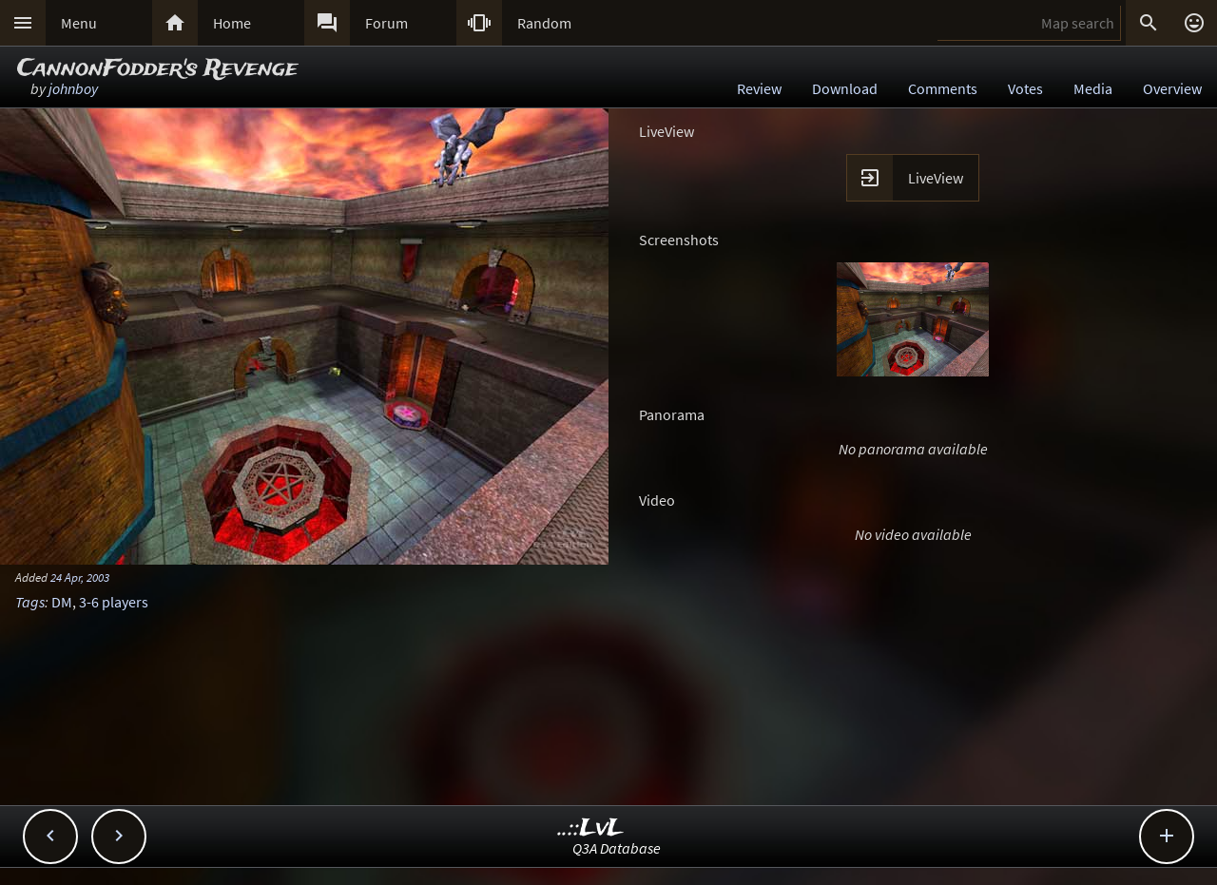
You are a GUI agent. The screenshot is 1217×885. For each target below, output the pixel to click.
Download (845, 88)
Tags (30, 601)
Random (544, 22)
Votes (1025, 88)
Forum (386, 22)
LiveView (935, 177)
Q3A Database (616, 847)
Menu (79, 22)
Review (759, 88)
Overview (1172, 88)
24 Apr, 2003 (79, 577)
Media (1092, 88)
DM (61, 601)
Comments (942, 88)
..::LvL (591, 828)
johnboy (73, 88)
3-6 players (113, 601)
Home (232, 22)
